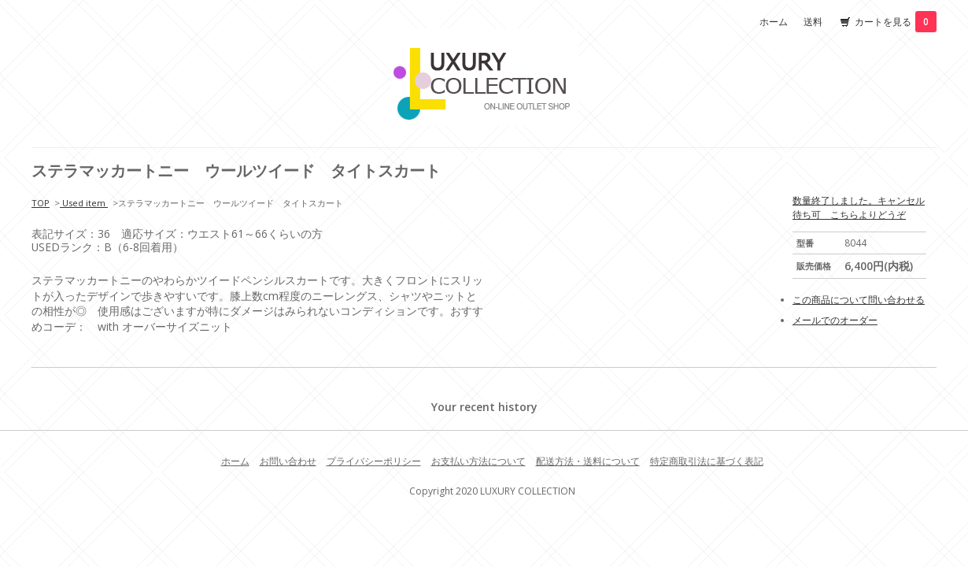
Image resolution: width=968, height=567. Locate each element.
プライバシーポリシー (374, 461)
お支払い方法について (478, 461)
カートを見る (896, 21)
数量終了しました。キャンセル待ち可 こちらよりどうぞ (859, 207)
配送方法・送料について (588, 461)
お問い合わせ (288, 461)
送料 (813, 21)
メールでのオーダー (835, 320)
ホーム (773, 21)
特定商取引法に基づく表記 (706, 461)
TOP (40, 203)
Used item (84, 203)
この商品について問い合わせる (859, 299)
